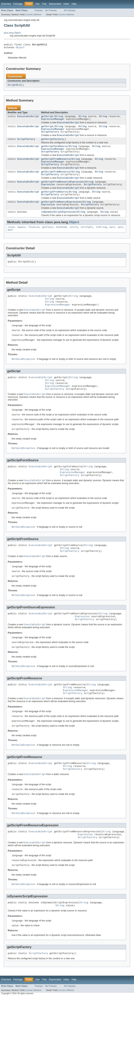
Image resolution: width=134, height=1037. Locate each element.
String (59, 118)
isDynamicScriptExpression (58, 222)
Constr (29, 14)
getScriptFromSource (54, 200)
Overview (6, 4)
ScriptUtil (14, 86)
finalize (34, 238)
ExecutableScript (28, 118)
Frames (39, 10)
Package (17, 4)
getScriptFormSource (54, 150)
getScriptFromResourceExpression (62, 189)
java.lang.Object (12, 32)
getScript (47, 118)
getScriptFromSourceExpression (61, 211)
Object (20, 48)
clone (11, 238)
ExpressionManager (52, 121)
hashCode (61, 238)
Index (66, 4)
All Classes (70, 10)
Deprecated (55, 4)
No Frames (51, 10)
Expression (48, 192)
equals (21, 238)
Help (73, 4)
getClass (47, 238)
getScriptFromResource (55, 164)
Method (37, 14)
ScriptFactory (50, 135)
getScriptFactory (52, 143)
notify (74, 238)
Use (37, 4)
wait (112, 238)
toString (101, 238)
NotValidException (23, 374)
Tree (44, 4)
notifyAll (87, 238)
